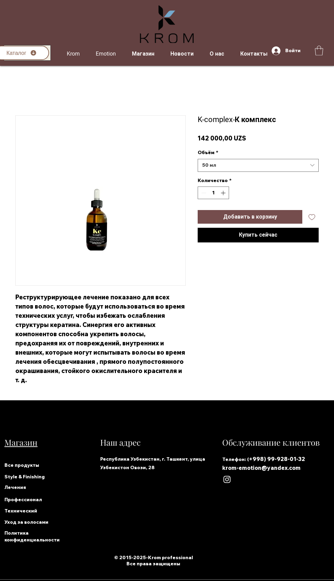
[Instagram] (227, 479)
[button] (319, 51)
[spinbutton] (213, 193)
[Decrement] (203, 193)
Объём (208, 152)
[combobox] (258, 165)
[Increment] (223, 193)
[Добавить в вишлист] (312, 217)
